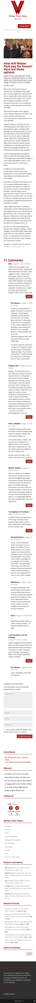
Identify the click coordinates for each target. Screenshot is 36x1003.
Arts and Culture (10, 843)
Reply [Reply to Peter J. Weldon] (29, 461)
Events (7, 833)
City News (8, 826)
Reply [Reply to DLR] (29, 296)
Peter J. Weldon (14, 424)
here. (28, 762)
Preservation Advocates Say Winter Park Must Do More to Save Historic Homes (18, 875)
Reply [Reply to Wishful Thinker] (29, 505)
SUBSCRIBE (24, 26)
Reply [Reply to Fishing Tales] (29, 417)
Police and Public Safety (12, 857)
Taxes (6, 854)
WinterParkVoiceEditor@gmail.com (14, 246)
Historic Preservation (11, 836)
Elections (7, 830)
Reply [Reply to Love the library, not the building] (29, 661)
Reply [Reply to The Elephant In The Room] (29, 531)
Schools (7, 850)
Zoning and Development (12, 840)
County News (9, 847)
